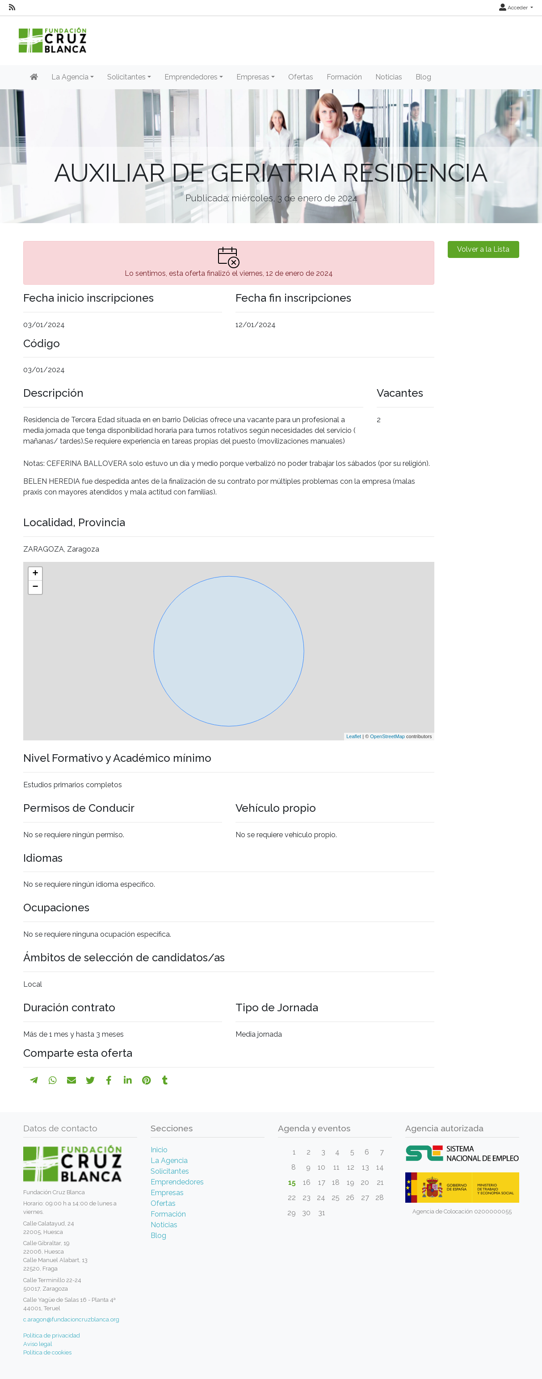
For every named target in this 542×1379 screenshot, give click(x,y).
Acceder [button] (514, 7)
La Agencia (169, 1160)
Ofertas (300, 77)
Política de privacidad (51, 1335)
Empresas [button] (252, 77)
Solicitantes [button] (126, 77)
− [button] (35, 587)
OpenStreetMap (387, 736)
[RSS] (12, 7)
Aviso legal (37, 1344)
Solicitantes (170, 1171)
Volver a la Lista (483, 249)
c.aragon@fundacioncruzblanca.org (71, 1319)
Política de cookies (47, 1352)
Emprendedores (177, 1182)
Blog (423, 77)
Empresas (167, 1192)
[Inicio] (34, 77)
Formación (344, 77)
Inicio (159, 1150)
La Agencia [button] (69, 77)
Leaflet (353, 736)
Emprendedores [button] (191, 77)
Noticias (388, 77)
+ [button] (35, 574)
